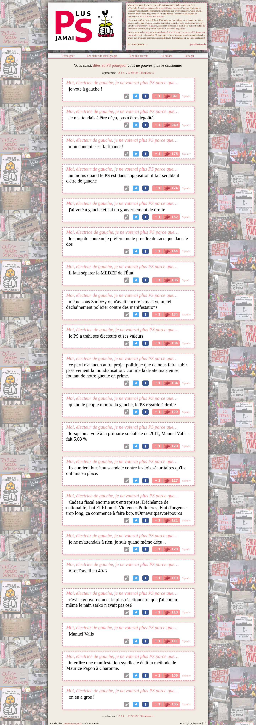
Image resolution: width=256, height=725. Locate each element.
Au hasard (166, 55)
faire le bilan (174, 32)
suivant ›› (148, 72)
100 (140, 72)
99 (136, 72)
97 (129, 72)
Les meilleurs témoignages (102, 55)
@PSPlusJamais (198, 44)
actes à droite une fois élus (152, 16)
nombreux (162, 32)
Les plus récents (139, 55)
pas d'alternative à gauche (145, 25)
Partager (189, 55)
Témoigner (68, 55)
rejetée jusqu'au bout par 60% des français (160, 8)
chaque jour (146, 32)
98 (132, 72)
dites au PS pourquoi (109, 65)
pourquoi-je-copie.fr (72, 723)
